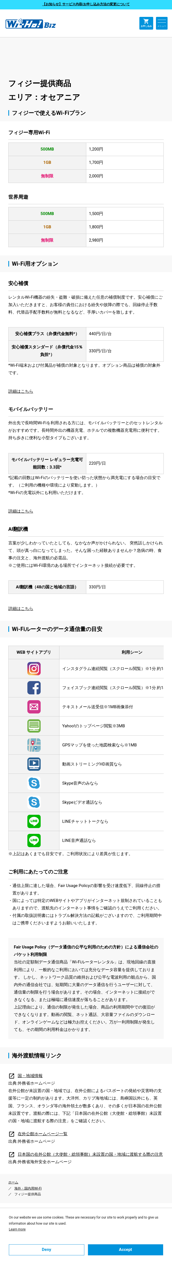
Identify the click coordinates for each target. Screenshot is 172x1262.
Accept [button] (125, 1249)
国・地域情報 (25, 1075)
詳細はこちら (20, 391)
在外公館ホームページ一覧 (37, 1133)
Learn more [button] (17, 1229)
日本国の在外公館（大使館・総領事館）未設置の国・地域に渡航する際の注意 (85, 1154)
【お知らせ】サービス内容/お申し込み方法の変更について (86, 4)
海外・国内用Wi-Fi (27, 1188)
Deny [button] (46, 1249)
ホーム (13, 1182)
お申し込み (146, 22)
